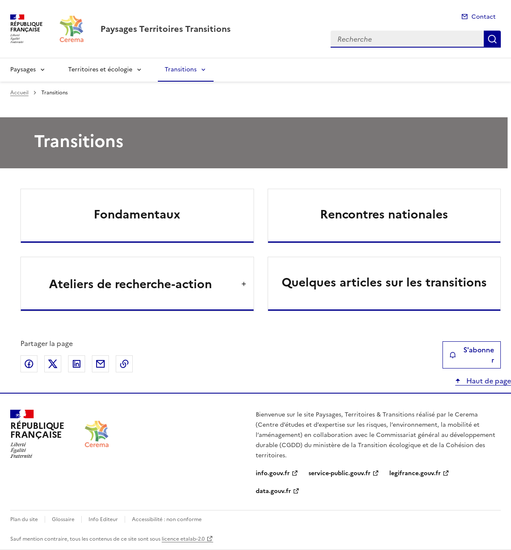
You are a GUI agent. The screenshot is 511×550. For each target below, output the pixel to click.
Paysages (23, 69)
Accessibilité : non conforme (167, 519)
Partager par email (100, 363)
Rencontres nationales (384, 214)
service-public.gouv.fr (339, 473)
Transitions (181, 69)
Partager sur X (52, 363)
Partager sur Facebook (28, 363)
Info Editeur (103, 519)
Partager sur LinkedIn (76, 363)
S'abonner (471, 355)
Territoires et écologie (100, 69)
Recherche (492, 39)
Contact (483, 16)
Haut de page (488, 381)
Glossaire (63, 519)
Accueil (19, 92)
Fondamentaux (137, 214)
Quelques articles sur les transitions (384, 282)
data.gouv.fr (273, 491)
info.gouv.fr (273, 473)
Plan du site (24, 519)
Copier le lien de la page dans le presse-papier (124, 363)
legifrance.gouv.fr (415, 473)
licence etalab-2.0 (183, 539)
